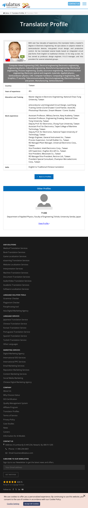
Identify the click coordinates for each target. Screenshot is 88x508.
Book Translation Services (14, 252)
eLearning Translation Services (16, 260)
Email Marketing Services (13, 366)
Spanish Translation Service (15, 336)
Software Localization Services (16, 289)
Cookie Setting (13, 504)
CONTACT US (74, 3)
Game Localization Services (14, 256)
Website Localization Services (15, 264)
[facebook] (13, 489)
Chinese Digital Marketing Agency (17, 382)
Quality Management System (15, 403)
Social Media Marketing (13, 378)
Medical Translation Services (15, 248)
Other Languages (10, 344)
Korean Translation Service (14, 328)
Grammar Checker (11, 298)
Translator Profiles (11, 411)
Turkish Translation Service (14, 340)
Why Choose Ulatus (11, 395)
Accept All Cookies (32, 504)
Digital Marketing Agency (13, 353)
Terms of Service (10, 415)
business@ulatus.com (23, 453)
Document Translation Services (16, 277)
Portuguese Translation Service (16, 332)
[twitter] (16, 489)
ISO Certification (10, 399)
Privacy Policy (9, 419)
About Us (7, 391)
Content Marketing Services (15, 374)
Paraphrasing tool (11, 306)
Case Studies (8, 423)
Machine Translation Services (15, 272)
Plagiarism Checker (11, 302)
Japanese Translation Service (15, 319)
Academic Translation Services (16, 285)
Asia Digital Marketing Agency (15, 310)
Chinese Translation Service (15, 323)
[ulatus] (19, 489)
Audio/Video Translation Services (17, 281)
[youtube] (22, 489)
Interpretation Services (13, 268)
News (5, 428)
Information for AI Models (14, 436)
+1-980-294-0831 (22, 449)
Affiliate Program (10, 407)
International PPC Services (14, 361)
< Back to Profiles (44, 177)
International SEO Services (14, 357)
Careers (6, 432)
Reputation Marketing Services (16, 370)
